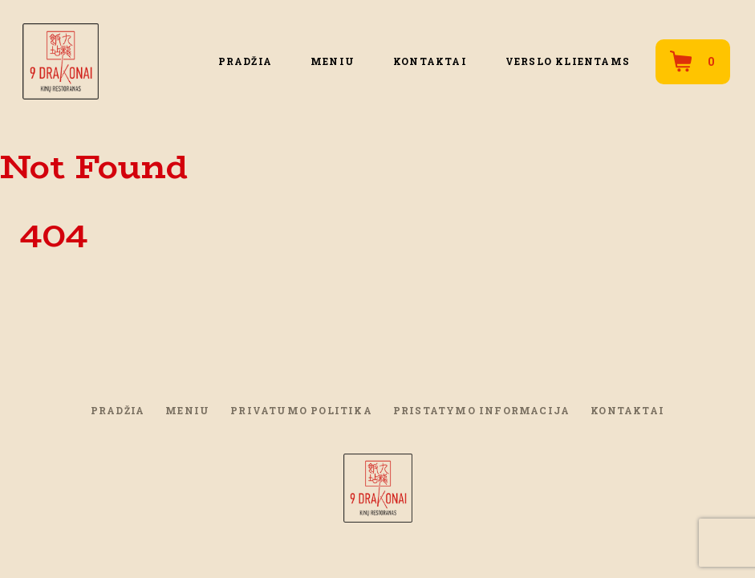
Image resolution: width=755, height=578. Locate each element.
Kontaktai (430, 61)
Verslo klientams (567, 61)
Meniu (333, 61)
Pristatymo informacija (481, 410)
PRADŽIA (245, 61)
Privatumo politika (301, 410)
